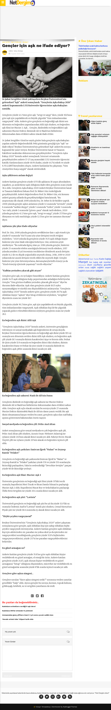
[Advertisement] (55, 23)
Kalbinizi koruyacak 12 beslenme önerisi (100, 214)
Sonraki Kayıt (66, 676)
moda (87, 267)
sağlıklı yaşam (104, 267)
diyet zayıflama (94, 264)
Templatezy (46, 707)
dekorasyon (82, 265)
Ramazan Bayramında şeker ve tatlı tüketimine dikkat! (100, 189)
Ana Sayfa (6, 42)
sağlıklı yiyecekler (86, 270)
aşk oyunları (16, 42)
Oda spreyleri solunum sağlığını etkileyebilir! (100, 135)
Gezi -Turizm (94, 259)
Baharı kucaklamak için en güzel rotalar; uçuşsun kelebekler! (100, 202)
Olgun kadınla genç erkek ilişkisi (99, 122)
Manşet (26, 42)
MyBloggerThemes (70, 707)
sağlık (93, 267)
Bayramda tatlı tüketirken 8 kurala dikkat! (99, 241)
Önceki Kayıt (8, 676)
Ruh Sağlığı (93, 262)
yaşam (99, 270)
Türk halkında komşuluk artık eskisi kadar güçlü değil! (101, 175)
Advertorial (83, 259)
